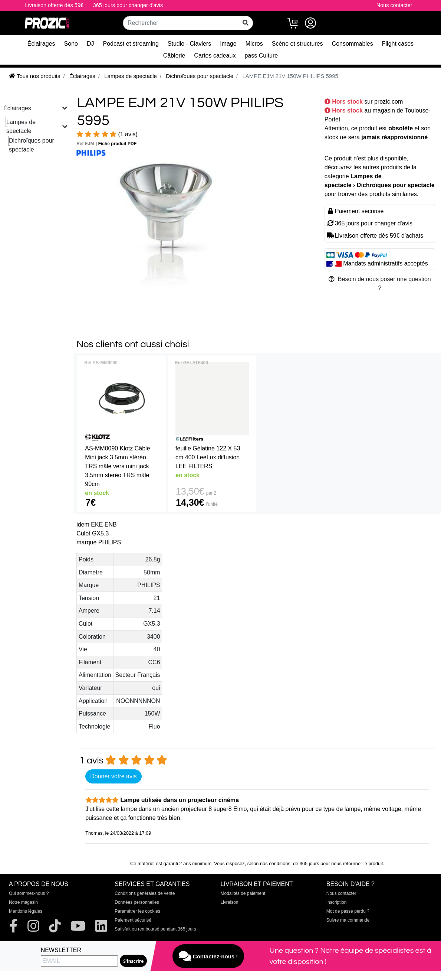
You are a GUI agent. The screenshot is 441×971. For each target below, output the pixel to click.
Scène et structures (297, 43)
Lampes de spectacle (21, 126)
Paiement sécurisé (133, 920)
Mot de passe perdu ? (347, 911)
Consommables (352, 43)
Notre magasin (23, 902)
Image (228, 43)
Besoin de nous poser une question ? (380, 283)
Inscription (336, 902)
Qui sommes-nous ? (29, 893)
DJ (90, 43)
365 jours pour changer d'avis (128, 5)
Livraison (229, 902)
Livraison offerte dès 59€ (54, 5)
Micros (254, 43)
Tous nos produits (34, 76)
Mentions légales (25, 911)
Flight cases (398, 43)
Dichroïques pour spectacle (31, 145)
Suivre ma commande (348, 920)
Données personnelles (137, 902)
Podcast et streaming (131, 43)
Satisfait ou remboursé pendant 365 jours (155, 929)
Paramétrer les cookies (137, 911)
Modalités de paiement (243, 893)
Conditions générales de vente (145, 893)
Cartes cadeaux (215, 55)
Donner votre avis (113, 776)
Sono (71, 43)
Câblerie (174, 55)
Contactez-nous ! (208, 956)
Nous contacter (394, 5)
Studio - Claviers (189, 43)
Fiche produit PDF (117, 143)
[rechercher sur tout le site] (245, 23)
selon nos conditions (268, 863)
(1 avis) (107, 134)
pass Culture (261, 55)
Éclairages (41, 43)
